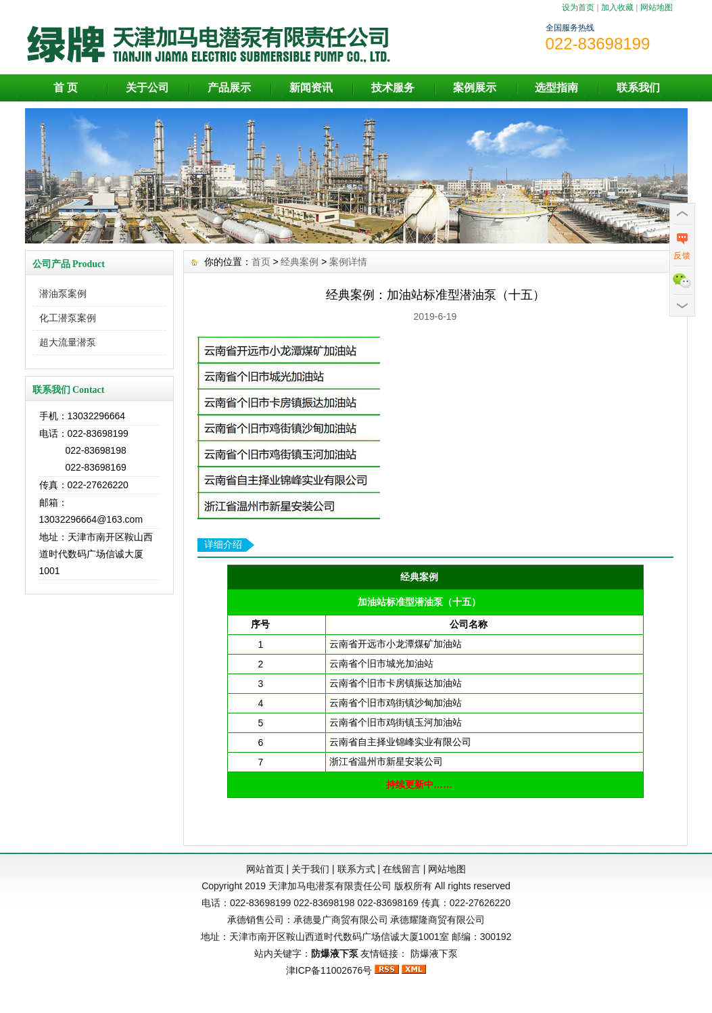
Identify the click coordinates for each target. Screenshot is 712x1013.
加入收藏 (617, 7)
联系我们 (638, 87)
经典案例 (299, 261)
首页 (261, 261)
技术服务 (392, 87)
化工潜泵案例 (67, 317)
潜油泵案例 (63, 293)
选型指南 (556, 87)
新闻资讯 (311, 87)
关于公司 (147, 87)
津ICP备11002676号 (329, 970)
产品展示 (229, 87)
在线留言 (402, 869)
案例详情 (348, 261)
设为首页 (578, 7)
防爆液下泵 (434, 953)
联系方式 (356, 869)
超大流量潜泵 (67, 342)
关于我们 (310, 869)
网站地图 (656, 7)
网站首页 (265, 869)
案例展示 (474, 87)
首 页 (65, 87)
